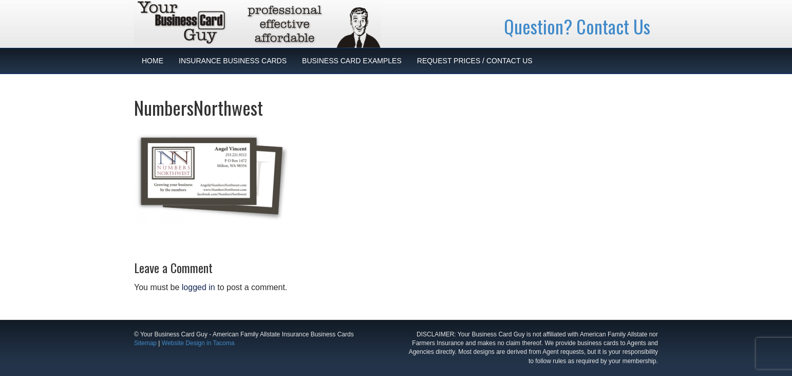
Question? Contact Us (577, 26)
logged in (198, 287)
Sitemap (145, 343)
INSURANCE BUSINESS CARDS (233, 61)
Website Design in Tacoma (198, 343)
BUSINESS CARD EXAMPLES (352, 61)
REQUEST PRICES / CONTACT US (475, 61)
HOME (152, 61)
